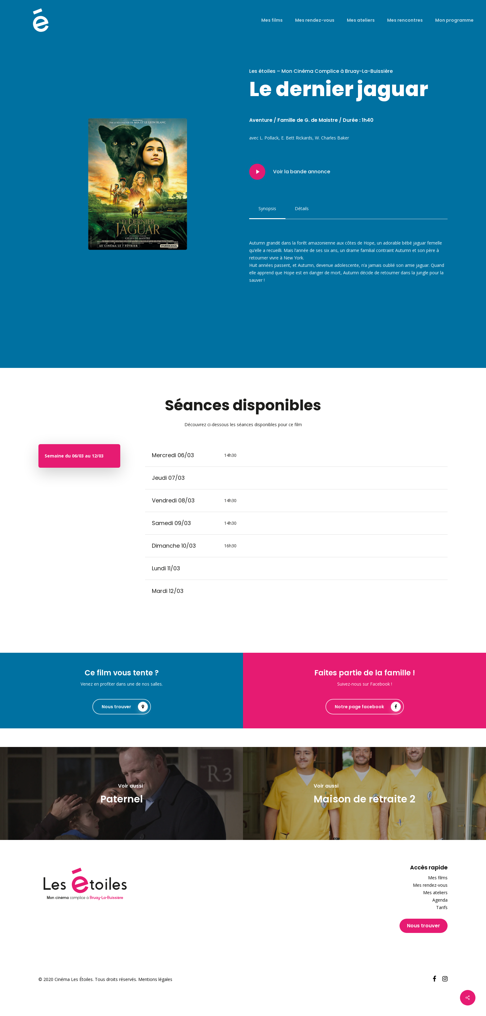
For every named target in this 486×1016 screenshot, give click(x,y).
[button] (267, 208)
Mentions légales (155, 979)
